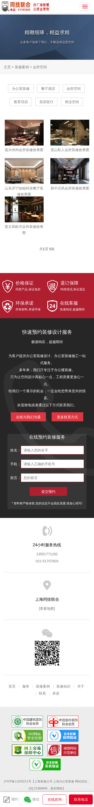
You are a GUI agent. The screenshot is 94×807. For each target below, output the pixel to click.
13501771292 (47, 554)
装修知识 (63, 686)
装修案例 (22, 67)
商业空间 (72, 102)
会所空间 (40, 67)
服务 (25, 686)
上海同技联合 (18, 7)
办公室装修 (21, 89)
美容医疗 (46, 102)
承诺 (55, 693)
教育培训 (21, 102)
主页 (7, 67)
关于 (80, 686)
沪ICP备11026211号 (17, 781)
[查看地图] (47, 609)
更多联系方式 (67, 417)
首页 (12, 686)
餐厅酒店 (48, 89)
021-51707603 (47, 561)
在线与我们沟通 (28, 417)
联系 (42, 693)
